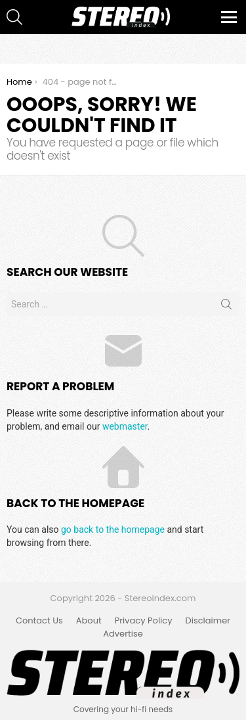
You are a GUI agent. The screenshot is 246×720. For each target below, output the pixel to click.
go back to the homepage (113, 529)
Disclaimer (208, 621)
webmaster (125, 426)
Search (226, 306)
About (89, 621)
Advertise (123, 634)
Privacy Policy (144, 621)
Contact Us (39, 621)
